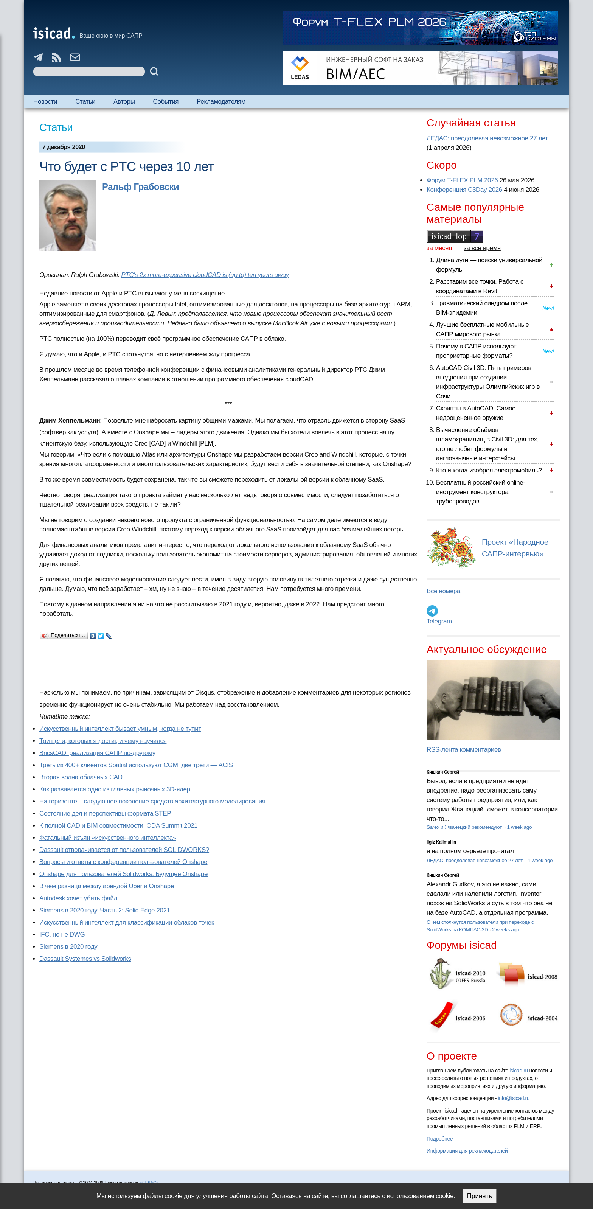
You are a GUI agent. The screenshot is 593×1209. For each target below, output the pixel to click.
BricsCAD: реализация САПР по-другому (97, 753)
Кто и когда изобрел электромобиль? (489, 470)
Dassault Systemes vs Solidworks (85, 958)
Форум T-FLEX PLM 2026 (462, 180)
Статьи (85, 101)
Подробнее (440, 1139)
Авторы (124, 101)
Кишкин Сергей (443, 772)
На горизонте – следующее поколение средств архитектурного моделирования (152, 801)
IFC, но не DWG (62, 934)
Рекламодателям (221, 101)
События (166, 101)
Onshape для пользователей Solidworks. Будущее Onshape (123, 874)
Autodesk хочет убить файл (78, 898)
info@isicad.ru (514, 1098)
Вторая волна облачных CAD (81, 777)
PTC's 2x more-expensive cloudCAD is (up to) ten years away (205, 274)
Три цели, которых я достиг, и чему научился (102, 740)
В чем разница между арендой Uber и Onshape (106, 886)
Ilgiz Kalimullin (441, 842)
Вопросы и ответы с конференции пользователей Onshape (123, 862)
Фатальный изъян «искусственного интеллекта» (107, 837)
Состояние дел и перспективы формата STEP (105, 813)
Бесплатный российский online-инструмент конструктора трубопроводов (480, 492)
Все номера (443, 591)
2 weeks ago (505, 929)
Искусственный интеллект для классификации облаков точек (126, 922)
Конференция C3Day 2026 (464, 189)
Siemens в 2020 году (68, 946)
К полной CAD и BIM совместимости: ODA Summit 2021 (118, 825)
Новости (45, 101)
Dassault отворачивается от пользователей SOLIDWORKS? (124, 849)
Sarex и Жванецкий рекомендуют (465, 827)
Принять (479, 1196)
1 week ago (519, 827)
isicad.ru (518, 1071)
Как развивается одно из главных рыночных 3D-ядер (114, 789)
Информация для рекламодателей (467, 1151)
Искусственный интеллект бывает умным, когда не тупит (120, 728)
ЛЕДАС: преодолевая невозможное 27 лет (487, 138)
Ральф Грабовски (140, 187)
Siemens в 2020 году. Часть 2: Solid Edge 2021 (104, 910)
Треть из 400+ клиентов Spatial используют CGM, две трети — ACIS (136, 765)
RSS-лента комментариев (464, 749)
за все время (482, 248)
